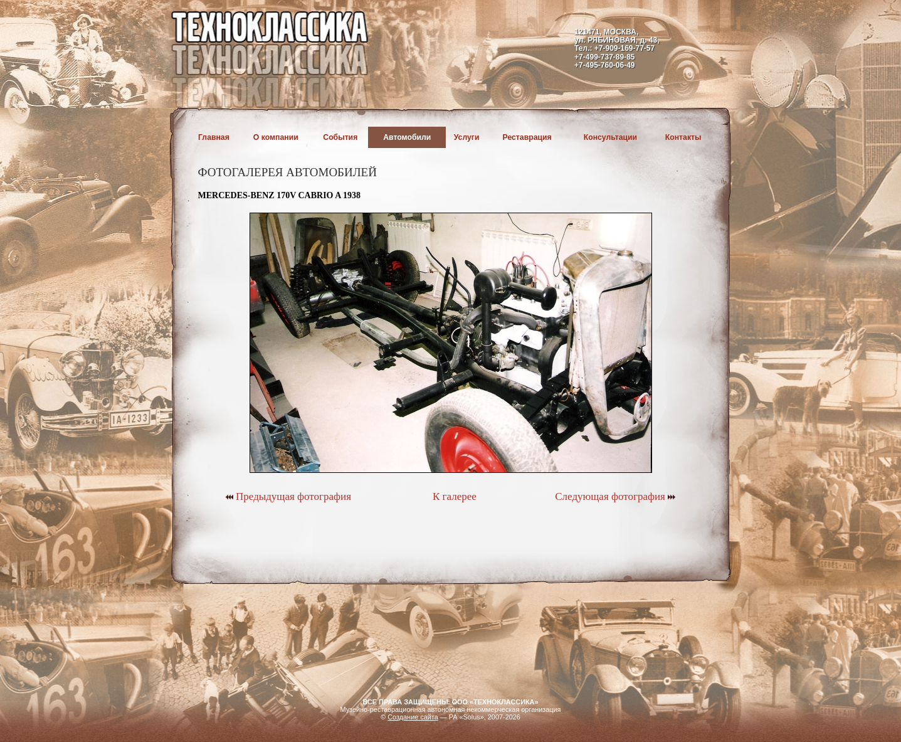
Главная (213, 137)
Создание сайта (412, 717)
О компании (275, 137)
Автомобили (407, 137)
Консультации (610, 137)
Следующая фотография (615, 496)
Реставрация (527, 137)
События (340, 137)
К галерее (455, 496)
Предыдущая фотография (288, 496)
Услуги (467, 137)
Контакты (683, 137)
